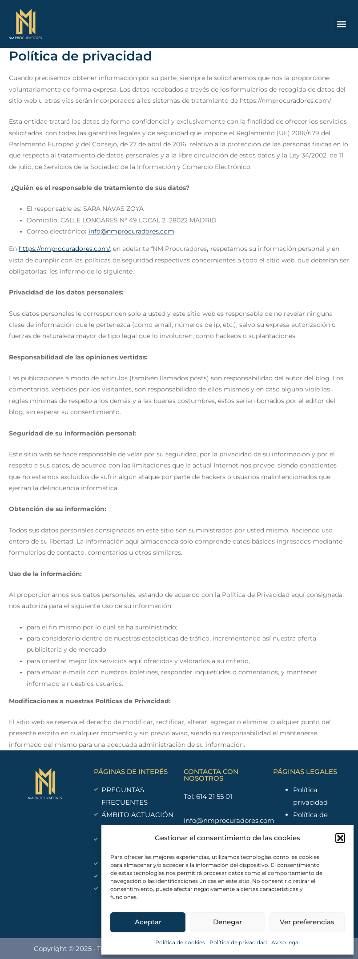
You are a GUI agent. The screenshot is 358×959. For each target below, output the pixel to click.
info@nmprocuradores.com (131, 231)
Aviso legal (285, 942)
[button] (340, 838)
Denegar (227, 922)
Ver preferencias (307, 922)
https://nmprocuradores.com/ (64, 248)
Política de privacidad (238, 942)
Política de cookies (180, 942)
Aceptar (148, 922)
